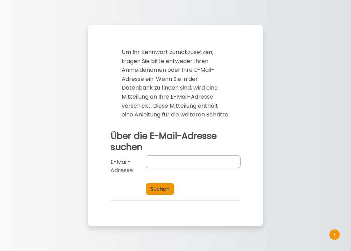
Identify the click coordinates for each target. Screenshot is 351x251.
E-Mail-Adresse (121, 166)
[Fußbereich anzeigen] (334, 234)
